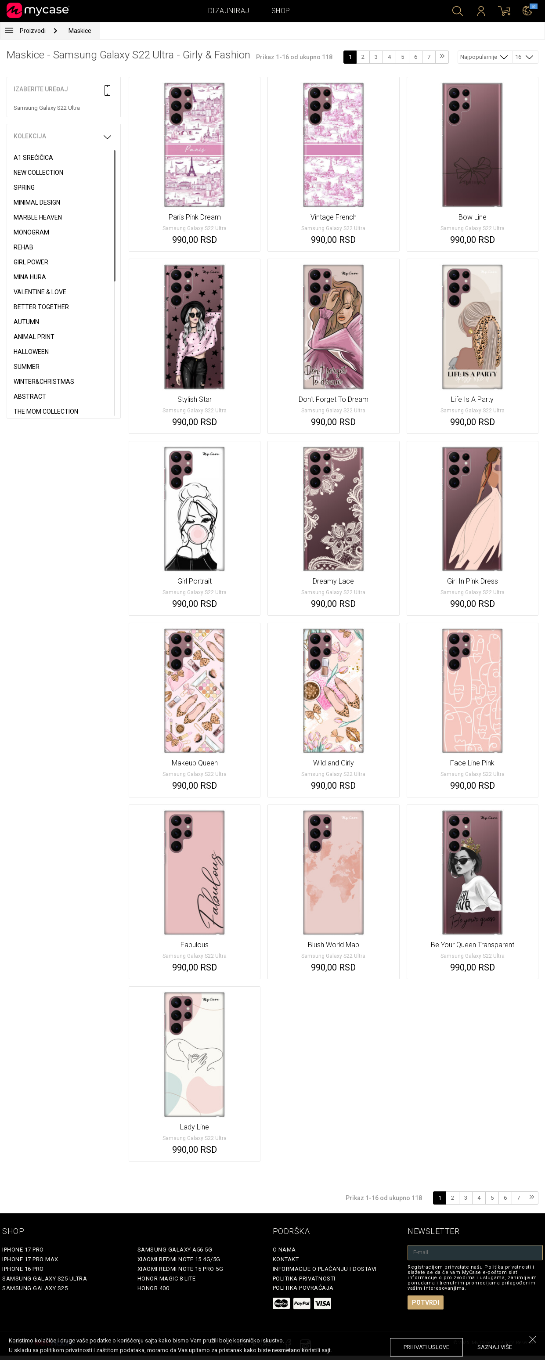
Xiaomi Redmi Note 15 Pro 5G (180, 1269)
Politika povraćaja (303, 1287)
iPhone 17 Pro (23, 1249)
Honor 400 (153, 1288)
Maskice (80, 30)
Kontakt (286, 1259)
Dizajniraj (228, 11)
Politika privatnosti (304, 1278)
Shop (280, 11)
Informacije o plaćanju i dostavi (325, 1269)
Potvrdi (425, 1302)
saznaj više (494, 1347)
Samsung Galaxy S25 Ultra (44, 1278)
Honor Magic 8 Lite (166, 1278)
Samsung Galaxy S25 (35, 1288)
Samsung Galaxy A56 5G (175, 1249)
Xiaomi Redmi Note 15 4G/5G (178, 1259)
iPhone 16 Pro (23, 1269)
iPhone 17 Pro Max (30, 1259)
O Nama (284, 1249)
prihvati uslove (426, 1347)
